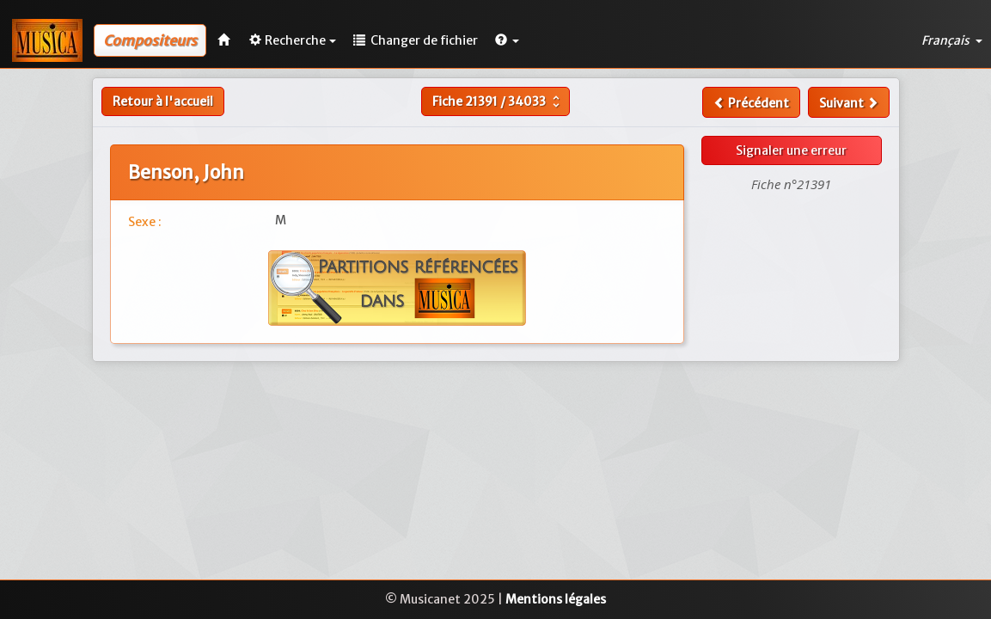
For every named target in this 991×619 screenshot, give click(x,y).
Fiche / (498, 101)
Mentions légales (555, 599)
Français (951, 40)
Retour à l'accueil (163, 101)
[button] (507, 40)
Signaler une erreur (791, 150)
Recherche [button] (292, 40)
